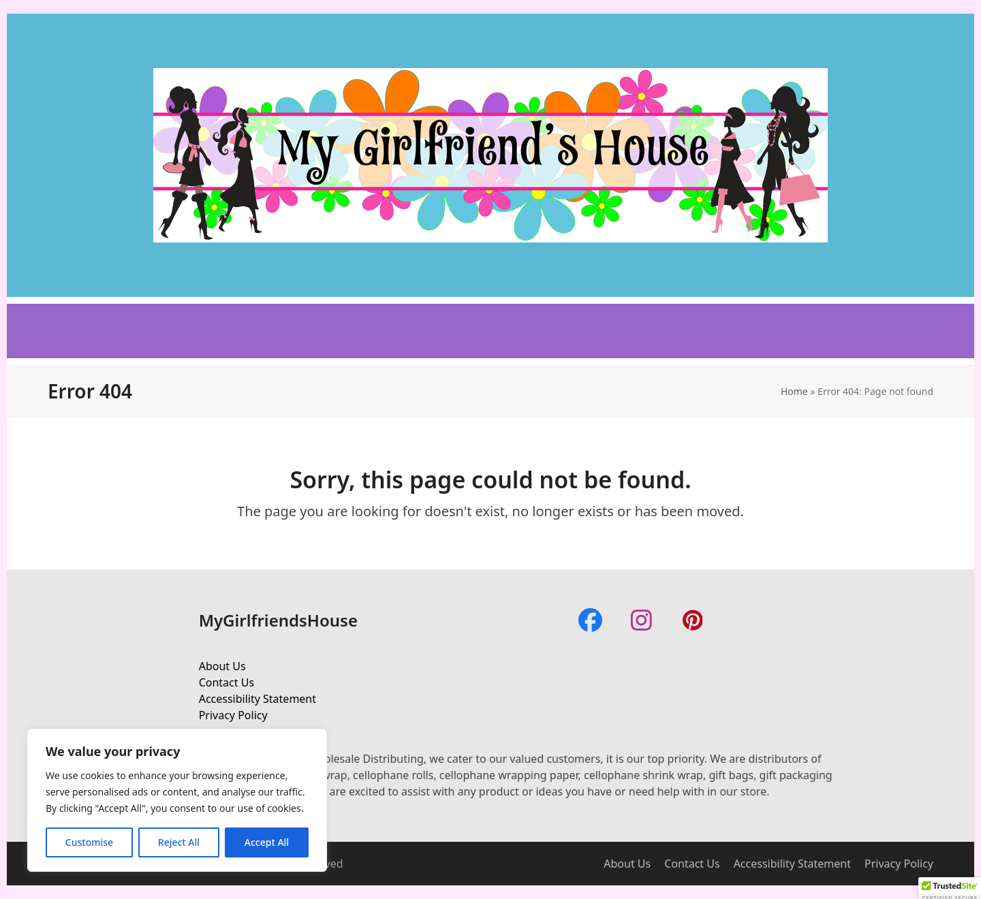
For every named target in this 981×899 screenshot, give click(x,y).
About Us (222, 666)
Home (794, 391)
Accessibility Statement (257, 698)
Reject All (179, 842)
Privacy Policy (233, 715)
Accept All (267, 842)
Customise (89, 842)
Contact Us (226, 682)
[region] (177, 800)
